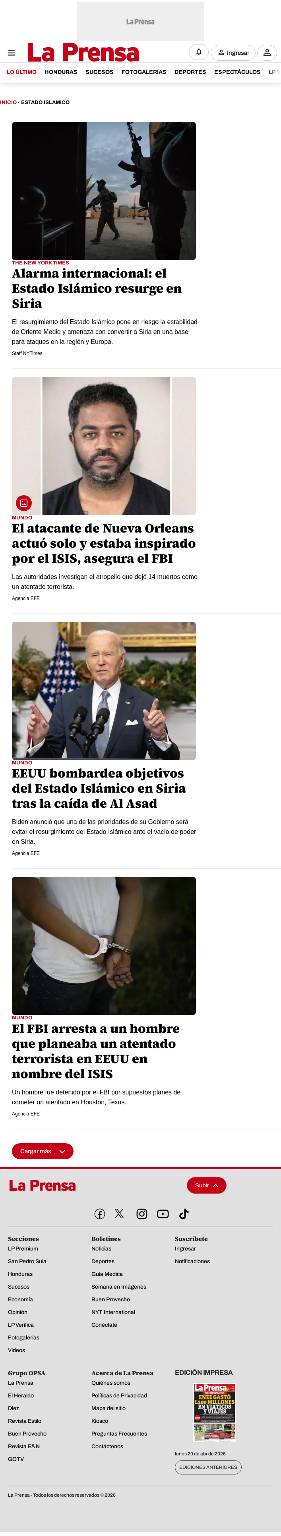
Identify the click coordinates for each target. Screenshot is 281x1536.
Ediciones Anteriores (208, 1467)
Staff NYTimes (27, 353)
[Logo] (63, 53)
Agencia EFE (26, 598)
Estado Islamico (45, 102)
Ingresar (238, 52)
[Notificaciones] (199, 52)
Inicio (8, 102)
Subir (206, 1185)
